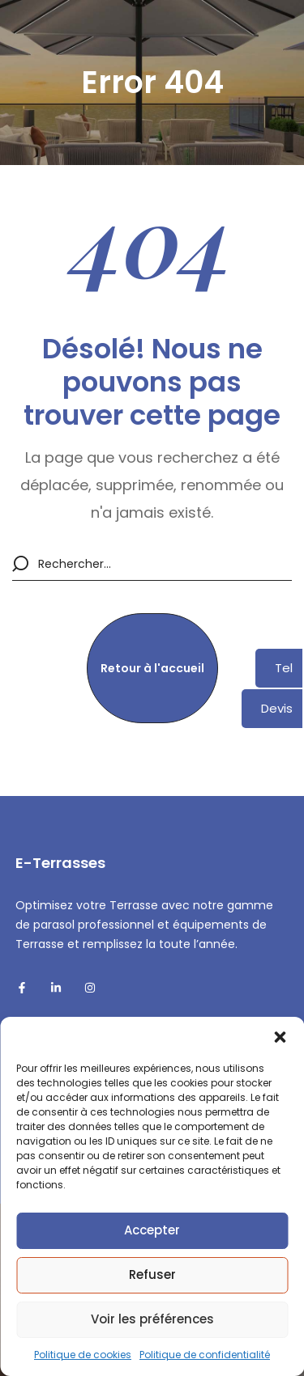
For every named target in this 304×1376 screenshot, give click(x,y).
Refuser (152, 1274)
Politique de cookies (82, 1354)
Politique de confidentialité (204, 1354)
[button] (280, 1037)
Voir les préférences (152, 1318)
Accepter (152, 1229)
